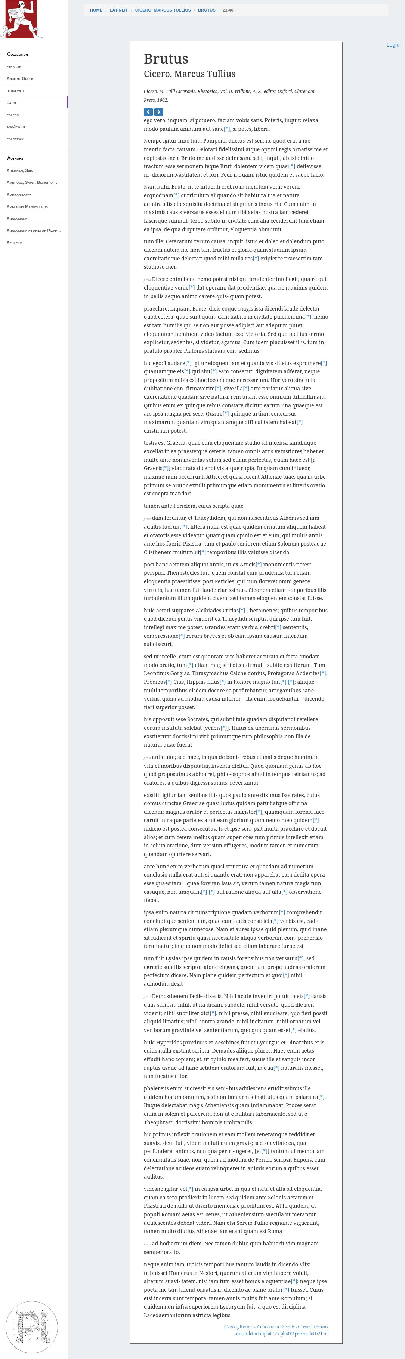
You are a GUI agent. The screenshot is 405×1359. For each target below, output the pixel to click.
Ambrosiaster (19, 194)
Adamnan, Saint (21, 170)
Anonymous (17, 218)
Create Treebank (313, 1327)
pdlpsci (13, 114)
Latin (11, 102)
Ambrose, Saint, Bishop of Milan (36, 182)
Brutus (207, 10)
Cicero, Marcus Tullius (163, 10)
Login (393, 45)
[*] (227, 128)
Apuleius (15, 242)
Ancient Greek (20, 78)
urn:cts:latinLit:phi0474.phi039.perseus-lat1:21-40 (282, 1333)
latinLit (119, 10)
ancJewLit (16, 126)
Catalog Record (238, 1327)
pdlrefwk (15, 138)
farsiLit (14, 66)
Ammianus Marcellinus (27, 206)
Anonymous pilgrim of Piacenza (35, 230)
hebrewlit (16, 90)
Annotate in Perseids (276, 1327)
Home (96, 10)
